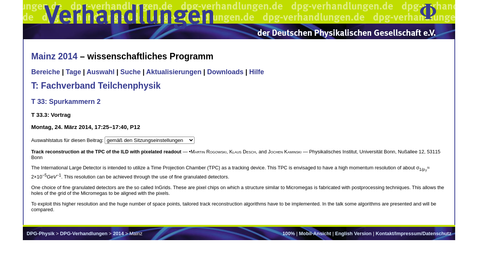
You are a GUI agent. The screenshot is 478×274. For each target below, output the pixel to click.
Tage (73, 72)
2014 (118, 233)
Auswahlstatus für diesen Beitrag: (68, 140)
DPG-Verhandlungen (83, 233)
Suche (130, 72)
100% (288, 233)
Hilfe (256, 72)
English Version (353, 233)
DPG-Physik (40, 233)
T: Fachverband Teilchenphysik (96, 86)
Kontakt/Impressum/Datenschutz (413, 233)
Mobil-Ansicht (315, 233)
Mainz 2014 (54, 56)
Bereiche (45, 72)
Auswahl (100, 72)
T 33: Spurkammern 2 (65, 101)
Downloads (225, 72)
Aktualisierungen (173, 72)
